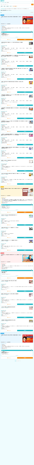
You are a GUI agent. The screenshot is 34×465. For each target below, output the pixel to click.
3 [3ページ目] (18, 360)
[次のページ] (20, 360)
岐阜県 (5, 2)
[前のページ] (14, 360)
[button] (17, 27)
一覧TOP (3, 2)
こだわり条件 (15, 6)
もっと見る (17, 209)
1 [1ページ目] (15, 360)
